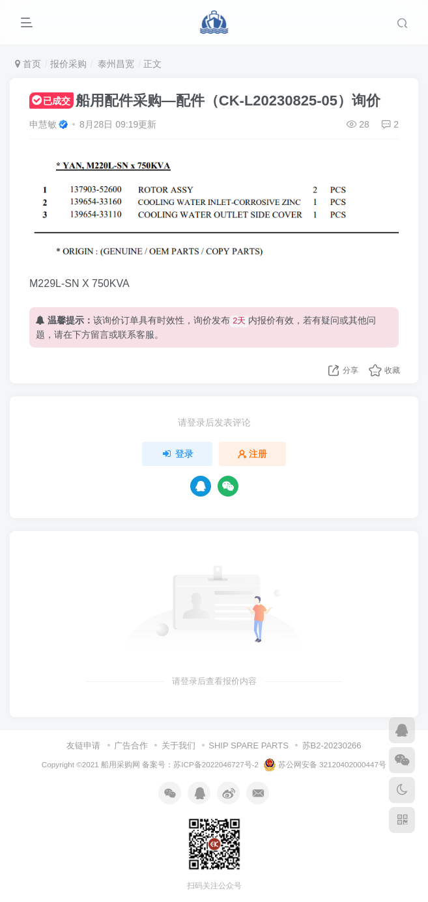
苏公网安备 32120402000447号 (325, 764)
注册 (253, 453)
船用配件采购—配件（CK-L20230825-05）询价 (204, 100)
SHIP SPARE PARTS (248, 745)
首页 (28, 64)
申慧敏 (43, 124)
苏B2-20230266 (332, 745)
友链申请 (83, 745)
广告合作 (131, 745)
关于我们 (178, 745)
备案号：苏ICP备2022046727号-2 (200, 764)
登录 (177, 453)
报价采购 (68, 64)
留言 (100, 334)
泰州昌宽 (114, 64)
